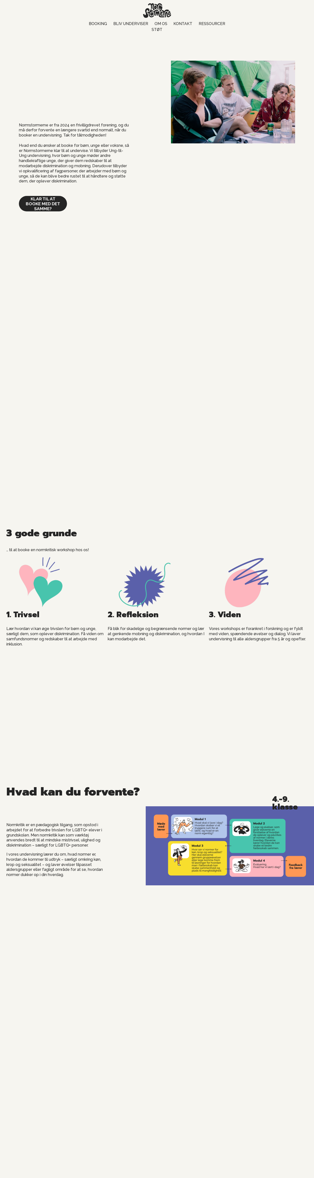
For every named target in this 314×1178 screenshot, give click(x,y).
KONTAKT (182, 23)
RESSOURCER (212, 23)
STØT (157, 29)
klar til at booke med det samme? (43, 203)
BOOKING (98, 23)
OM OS (161, 23)
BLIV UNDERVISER (130, 23)
